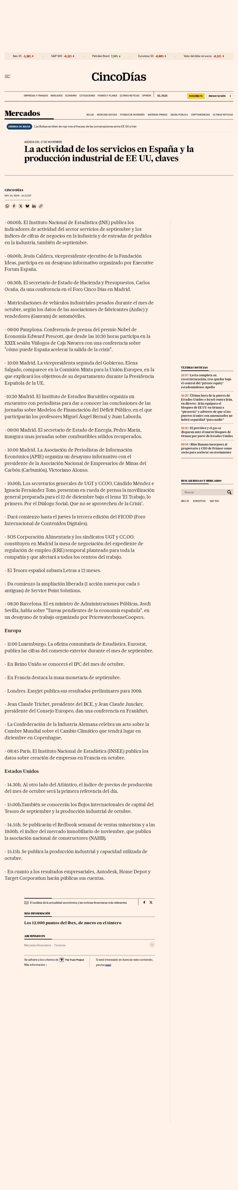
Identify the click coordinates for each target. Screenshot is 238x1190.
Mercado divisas (107, 114)
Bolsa (90, 114)
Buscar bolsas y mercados (201, 480)
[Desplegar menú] (7, 76)
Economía (71, 95)
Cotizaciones (87, 95)
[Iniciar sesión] (220, 96)
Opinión (146, 95)
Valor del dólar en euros (198, 56)
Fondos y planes (107, 95)
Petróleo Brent (100, 56)
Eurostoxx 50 (146, 56)
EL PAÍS (160, 94)
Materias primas (158, 114)
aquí (108, 965)
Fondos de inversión (132, 114)
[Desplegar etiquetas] (152, 944)
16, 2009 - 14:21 (18, 195)
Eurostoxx (199, 501)
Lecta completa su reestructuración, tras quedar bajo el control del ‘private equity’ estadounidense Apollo (206, 381)
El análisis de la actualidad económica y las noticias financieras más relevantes (78, 902)
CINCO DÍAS (14, 190)
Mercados (57, 95)
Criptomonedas (200, 114)
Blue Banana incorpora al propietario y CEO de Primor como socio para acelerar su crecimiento (206, 448)
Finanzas (59, 945)
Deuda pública (179, 114)
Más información (35, 964)
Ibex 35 (17, 56)
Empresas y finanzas (36, 95)
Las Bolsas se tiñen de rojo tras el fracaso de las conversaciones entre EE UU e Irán (85, 126)
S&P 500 (56, 56)
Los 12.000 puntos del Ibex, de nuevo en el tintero (73, 923)
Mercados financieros (37, 945)
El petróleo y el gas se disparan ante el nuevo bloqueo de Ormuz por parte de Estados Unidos (207, 432)
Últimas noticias (129, 95)
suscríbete (196, 96)
